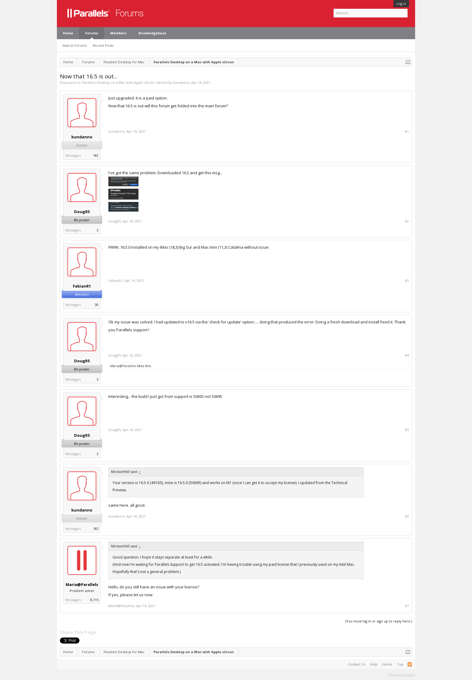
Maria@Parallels (123, 366)
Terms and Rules (401, 674)
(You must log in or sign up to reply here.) (378, 621)
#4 (407, 355)
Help (373, 664)
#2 (407, 221)
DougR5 (82, 211)
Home (68, 33)
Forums (91, 33)
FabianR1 (82, 286)
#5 (407, 430)
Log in (401, 3)
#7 (407, 606)
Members (118, 33)
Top (400, 664)
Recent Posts (103, 45)
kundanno (181, 82)
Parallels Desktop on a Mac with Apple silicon (118, 82)
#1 (407, 131)
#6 (407, 516)
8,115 (94, 599)
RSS (409, 664)
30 (96, 304)
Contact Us (356, 664)
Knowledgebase (152, 33)
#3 (407, 281)
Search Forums (74, 45)
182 (95, 155)
